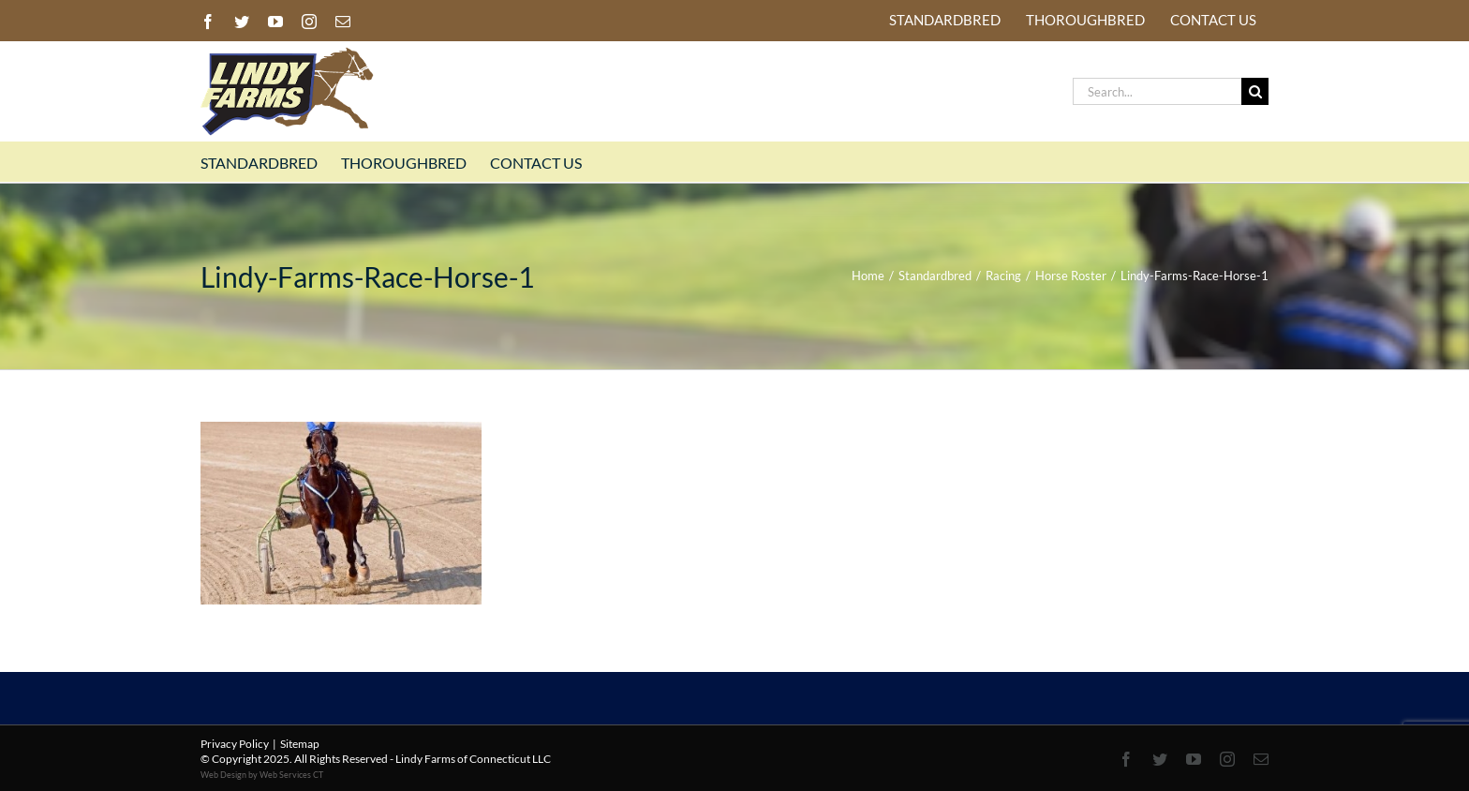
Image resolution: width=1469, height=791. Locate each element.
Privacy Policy (234, 744)
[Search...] (1157, 91)
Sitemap (299, 744)
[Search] (1255, 91)
